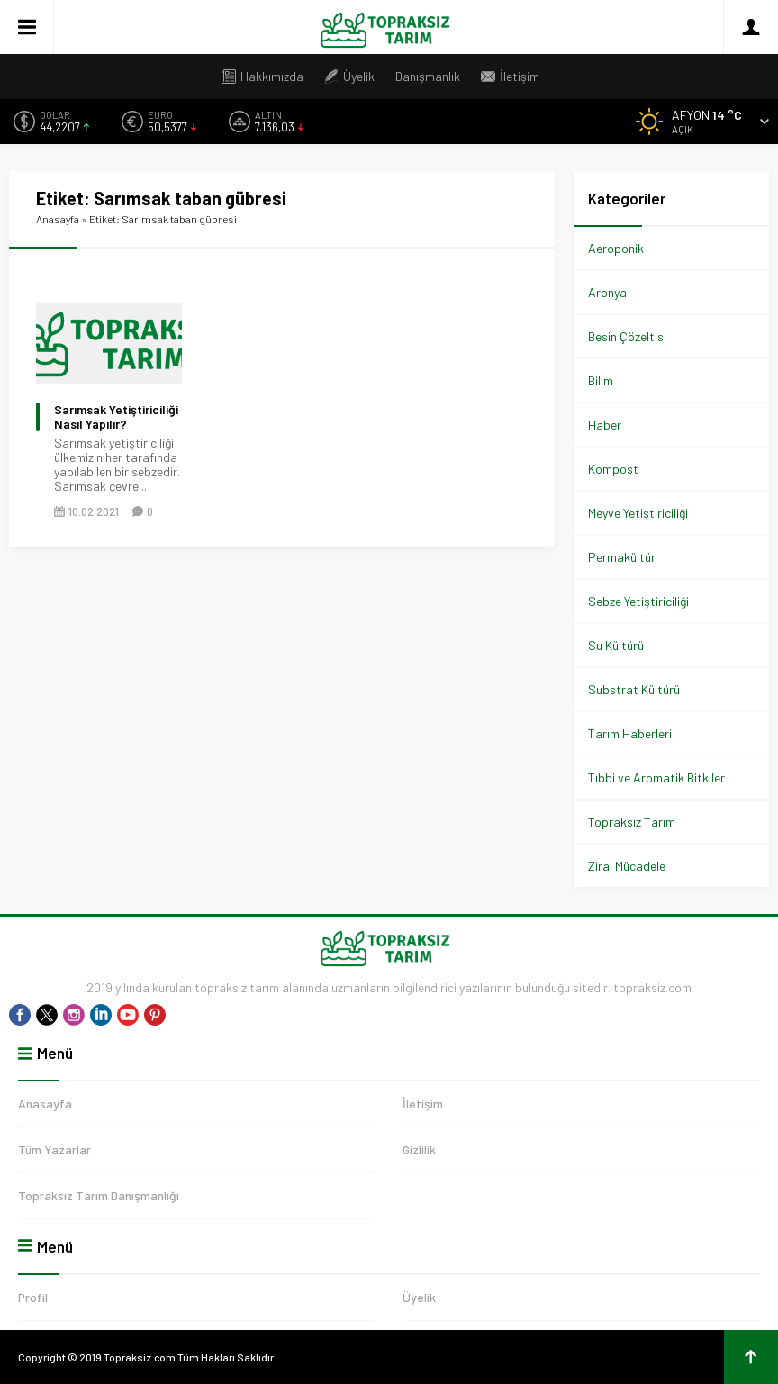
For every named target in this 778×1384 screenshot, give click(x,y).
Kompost (613, 468)
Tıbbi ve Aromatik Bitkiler (656, 777)
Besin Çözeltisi (627, 336)
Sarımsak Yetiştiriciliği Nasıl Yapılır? (116, 417)
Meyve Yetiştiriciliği (638, 512)
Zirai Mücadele (626, 865)
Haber (604, 424)
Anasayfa (57, 219)
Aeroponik (616, 248)
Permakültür (622, 557)
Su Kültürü (616, 645)
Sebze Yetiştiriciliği (638, 601)
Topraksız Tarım (631, 821)
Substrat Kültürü (634, 689)
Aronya (607, 292)
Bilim (600, 380)
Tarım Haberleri (630, 733)
